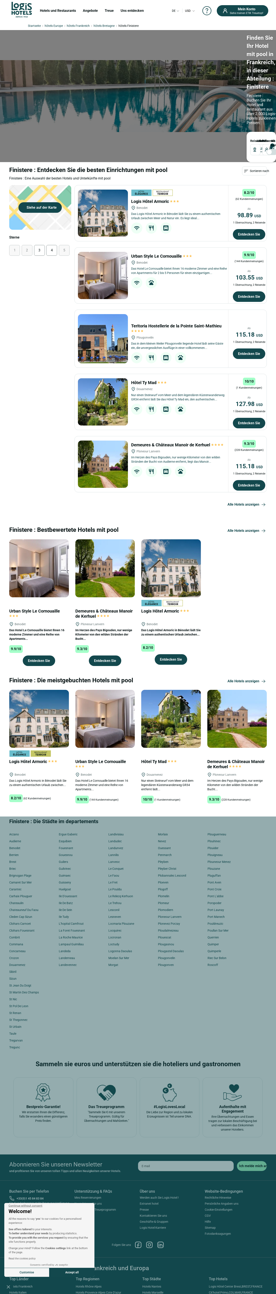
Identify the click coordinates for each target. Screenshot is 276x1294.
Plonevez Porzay (169, 863)
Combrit (14, 877)
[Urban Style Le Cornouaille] (103, 215)
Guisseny (65, 822)
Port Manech (216, 856)
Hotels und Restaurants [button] (58, 11)
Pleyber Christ (167, 808)
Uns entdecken (132, 11)
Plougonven (166, 904)
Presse (144, 1149)
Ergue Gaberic (68, 774)
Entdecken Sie (249, 174)
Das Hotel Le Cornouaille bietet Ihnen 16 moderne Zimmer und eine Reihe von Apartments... (36, 574)
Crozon (14, 898)
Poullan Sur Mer (218, 870)
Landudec (115, 781)
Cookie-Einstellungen (218, 1149)
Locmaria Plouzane (121, 863)
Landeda (65, 891)
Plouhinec (214, 781)
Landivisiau (116, 774)
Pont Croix (214, 829)
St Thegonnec (18, 959)
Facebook (138, 1184)
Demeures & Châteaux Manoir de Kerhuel (177, 384)
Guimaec (65, 815)
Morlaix (163, 774)
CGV (208, 1155)
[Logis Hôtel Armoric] (103, 153)
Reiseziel (41, 73)
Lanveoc (114, 801)
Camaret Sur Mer (20, 822)
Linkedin (160, 1184)
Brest (12, 801)
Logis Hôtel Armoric (155, 141)
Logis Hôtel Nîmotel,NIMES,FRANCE (232, 1254)
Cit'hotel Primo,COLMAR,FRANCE (231, 1232)
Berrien (14, 795)
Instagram (149, 1184)
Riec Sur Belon (217, 898)
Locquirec (114, 870)
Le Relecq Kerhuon (120, 836)
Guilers (63, 801)
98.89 (249, 155)
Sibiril (12, 911)
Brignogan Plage (20, 815)
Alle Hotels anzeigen (247, 444)
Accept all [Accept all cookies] (72, 1272)
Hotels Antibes (152, 1238)
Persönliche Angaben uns (221, 1143)
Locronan (114, 877)
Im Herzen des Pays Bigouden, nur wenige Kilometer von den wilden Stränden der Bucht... (103, 574)
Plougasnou (166, 884)
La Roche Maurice (71, 877)
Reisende (145, 73)
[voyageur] (155, 81)
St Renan (15, 953)
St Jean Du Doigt (20, 925)
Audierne (15, 781)
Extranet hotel (149, 1143)
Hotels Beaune (152, 1244)
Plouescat (164, 877)
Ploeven (163, 822)
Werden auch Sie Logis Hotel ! (159, 1137)
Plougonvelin (166, 898)
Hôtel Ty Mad (149, 322)
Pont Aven (214, 822)
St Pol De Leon (18, 946)
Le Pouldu (115, 829)
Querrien (213, 877)
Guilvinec (65, 808)
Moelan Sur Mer (118, 898)
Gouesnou (66, 795)
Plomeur (163, 843)
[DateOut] (124, 81)
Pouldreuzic (215, 863)
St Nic (13, 939)
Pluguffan (214, 815)
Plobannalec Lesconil (172, 815)
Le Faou (113, 815)
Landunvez (115, 788)
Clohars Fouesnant (22, 870)
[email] (186, 1106)
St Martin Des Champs (24, 932)
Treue (109, 11)
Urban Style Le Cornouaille (161, 196)
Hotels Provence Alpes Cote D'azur (98, 1232)
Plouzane (214, 808)
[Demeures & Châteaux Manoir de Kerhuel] (103, 404)
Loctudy (113, 884)
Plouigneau (215, 795)
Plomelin (163, 836)
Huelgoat (65, 829)
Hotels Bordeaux (153, 1256)
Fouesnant (66, 788)
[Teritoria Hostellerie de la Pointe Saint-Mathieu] (103, 278)
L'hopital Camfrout (71, 863)
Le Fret (113, 822)
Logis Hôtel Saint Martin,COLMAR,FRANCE (237, 1248)
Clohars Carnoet (20, 863)
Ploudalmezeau (168, 870)
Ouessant (164, 788)
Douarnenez (17, 904)
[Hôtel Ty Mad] (103, 341)
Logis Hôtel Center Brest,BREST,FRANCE (235, 1226)
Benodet (14, 788)
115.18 (249, 274)
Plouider (213, 788)
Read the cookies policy (22, 1258)
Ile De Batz (66, 843)
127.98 (249, 343)
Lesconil (113, 850)
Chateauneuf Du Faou (23, 850)
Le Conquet (116, 808)
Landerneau (67, 898)
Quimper (213, 884)
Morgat (113, 904)
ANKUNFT (92, 73)
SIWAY (186, 1279)
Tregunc (14, 987)
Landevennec (68, 904)
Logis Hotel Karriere (153, 1167)
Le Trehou (114, 843)
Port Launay (216, 850)
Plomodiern (165, 850)
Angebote (90, 11)
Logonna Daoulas (120, 891)
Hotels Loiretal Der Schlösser (95, 1256)
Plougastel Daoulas (171, 891)
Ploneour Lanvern (170, 856)
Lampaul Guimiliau (71, 884)
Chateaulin (16, 843)
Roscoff (213, 904)
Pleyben (163, 801)
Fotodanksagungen (218, 1173)
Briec (12, 808)
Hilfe (208, 1161)
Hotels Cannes (152, 1250)
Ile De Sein (65, 850)
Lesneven (114, 856)
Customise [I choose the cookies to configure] (27, 1272)
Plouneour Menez (219, 801)
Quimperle (214, 891)
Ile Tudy (64, 856)
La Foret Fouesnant (72, 870)
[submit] (252, 1106)
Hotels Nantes (151, 1226)
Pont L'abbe (215, 836)
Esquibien (65, 781)
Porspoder (214, 843)
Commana (16, 884)
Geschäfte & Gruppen (154, 1161)
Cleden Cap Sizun (20, 856)
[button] (8, 1287)
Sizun (13, 918)
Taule (12, 973)
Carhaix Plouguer (20, 836)
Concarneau (17, 891)
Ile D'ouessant (68, 836)
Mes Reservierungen (87, 1137)
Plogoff (163, 829)
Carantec (15, 829)
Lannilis (113, 795)
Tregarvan (16, 980)
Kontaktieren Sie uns (88, 1143)
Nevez (162, 781)
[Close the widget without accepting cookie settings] (25, 1206)
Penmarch (165, 795)
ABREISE (117, 73)
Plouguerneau (217, 774)
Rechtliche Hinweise (218, 1137)
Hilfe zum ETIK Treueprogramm (95, 1149)
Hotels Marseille (152, 1232)
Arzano (14, 774)
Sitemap (210, 1167)
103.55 (249, 217)
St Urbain (15, 966)
